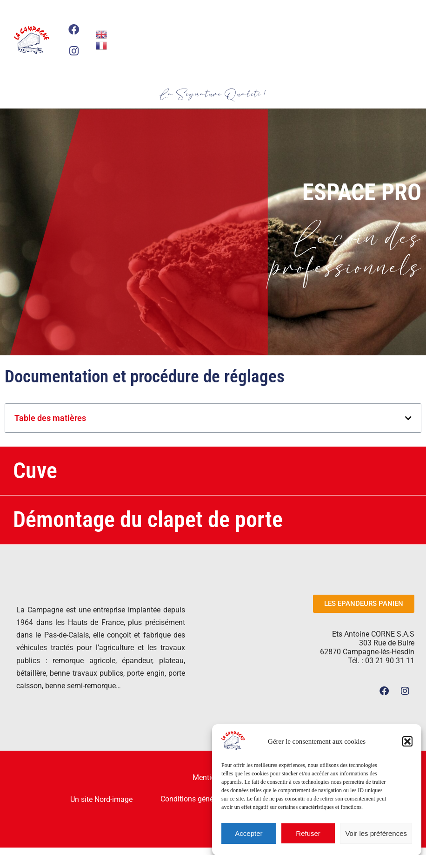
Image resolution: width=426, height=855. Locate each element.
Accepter (248, 838)
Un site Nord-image (101, 799)
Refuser (308, 838)
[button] (407, 746)
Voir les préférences (376, 838)
